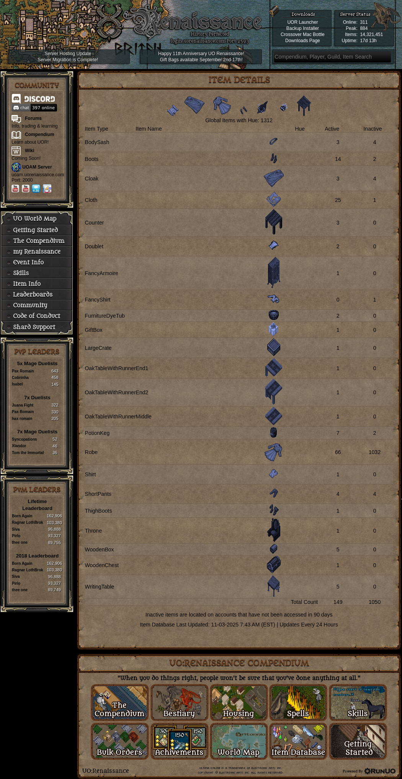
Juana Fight (22, 405)
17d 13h (368, 40)
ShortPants (98, 494)
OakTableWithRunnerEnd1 (117, 368)
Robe (91, 452)
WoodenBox (99, 549)
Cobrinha (20, 378)
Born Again (22, 516)
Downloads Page (302, 40)
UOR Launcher (302, 22)
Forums (33, 118)
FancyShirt (98, 300)
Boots (92, 159)
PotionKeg (97, 433)
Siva (16, 529)
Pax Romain (23, 371)
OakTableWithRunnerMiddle (118, 416)
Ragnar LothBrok (27, 522)
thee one (20, 542)
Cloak (92, 178)
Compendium (39, 134)
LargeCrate (98, 348)
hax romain (22, 419)
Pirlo (16, 536)
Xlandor (19, 446)
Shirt (90, 474)
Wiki (29, 150)
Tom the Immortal (28, 453)
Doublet (94, 246)
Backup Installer (302, 28)
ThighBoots (98, 511)
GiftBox (94, 330)
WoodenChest (102, 565)
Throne (93, 531)
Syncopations (24, 439)
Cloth (91, 200)
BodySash (97, 142)
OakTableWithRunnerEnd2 (117, 392)
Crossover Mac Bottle (303, 34)
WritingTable (99, 587)
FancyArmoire (101, 273)
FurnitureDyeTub (105, 316)
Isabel (17, 384)
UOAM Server (37, 167)
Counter (94, 223)
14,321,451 (371, 34)
